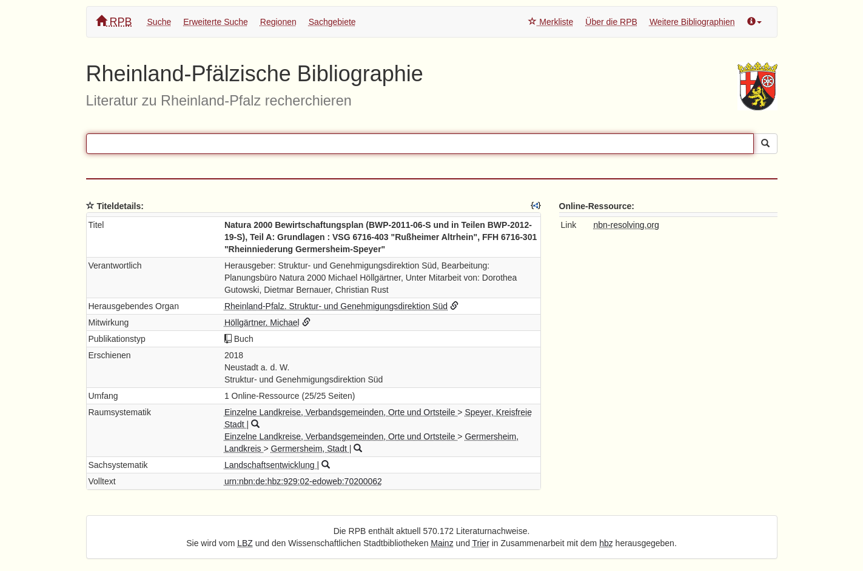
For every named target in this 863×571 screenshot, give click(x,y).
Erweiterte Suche (215, 22)
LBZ (245, 543)
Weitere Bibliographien (692, 22)
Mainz (442, 543)
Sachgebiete (332, 22)
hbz (606, 543)
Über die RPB (611, 22)
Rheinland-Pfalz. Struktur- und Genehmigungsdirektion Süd (336, 306)
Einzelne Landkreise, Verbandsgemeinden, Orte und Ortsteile (340, 412)
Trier (480, 543)
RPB (114, 21)
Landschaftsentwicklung (270, 465)
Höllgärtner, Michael (262, 322)
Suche (159, 22)
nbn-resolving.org (626, 225)
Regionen (278, 22)
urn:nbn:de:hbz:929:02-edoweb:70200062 (303, 481)
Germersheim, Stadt (310, 448)
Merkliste (550, 22)
